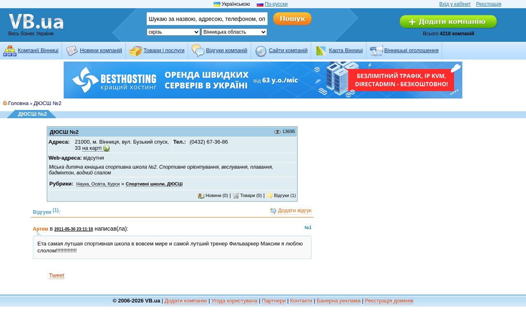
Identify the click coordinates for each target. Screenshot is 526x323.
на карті (92, 148)
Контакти (301, 301)
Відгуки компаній (226, 50)
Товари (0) (247, 195)
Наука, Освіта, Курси (98, 183)
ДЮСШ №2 (48, 103)
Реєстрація (488, 4)
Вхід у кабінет (455, 4)
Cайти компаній (288, 50)
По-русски (276, 4)
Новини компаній (101, 50)
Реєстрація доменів (389, 301)
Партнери (274, 301)
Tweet (56, 275)
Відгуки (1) (281, 195)
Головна (18, 103)
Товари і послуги (164, 50)
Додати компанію (186, 301)
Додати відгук (290, 211)
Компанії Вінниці (38, 50)
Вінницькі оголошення (411, 50)
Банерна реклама (339, 301)
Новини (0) (213, 195)
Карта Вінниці (346, 50)
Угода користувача (235, 301)
